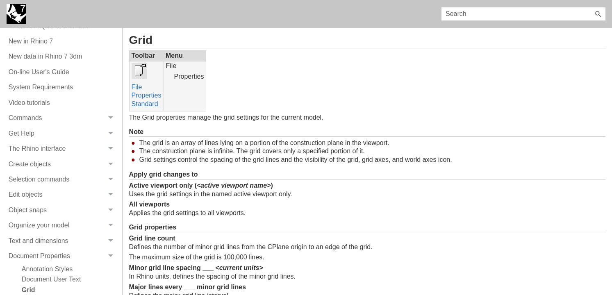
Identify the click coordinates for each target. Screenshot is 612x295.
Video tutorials (29, 102)
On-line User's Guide (39, 71)
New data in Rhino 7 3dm (45, 56)
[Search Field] (523, 13)
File (137, 87)
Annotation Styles (47, 269)
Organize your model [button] (63, 225)
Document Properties (63, 255)
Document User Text (51, 279)
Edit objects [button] (63, 194)
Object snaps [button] (63, 210)
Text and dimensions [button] (63, 240)
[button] (598, 13)
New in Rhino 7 (31, 41)
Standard (145, 103)
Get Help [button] (63, 133)
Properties (147, 95)
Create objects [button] (63, 164)
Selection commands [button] (63, 179)
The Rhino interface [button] (63, 148)
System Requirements (41, 87)
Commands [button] (63, 118)
